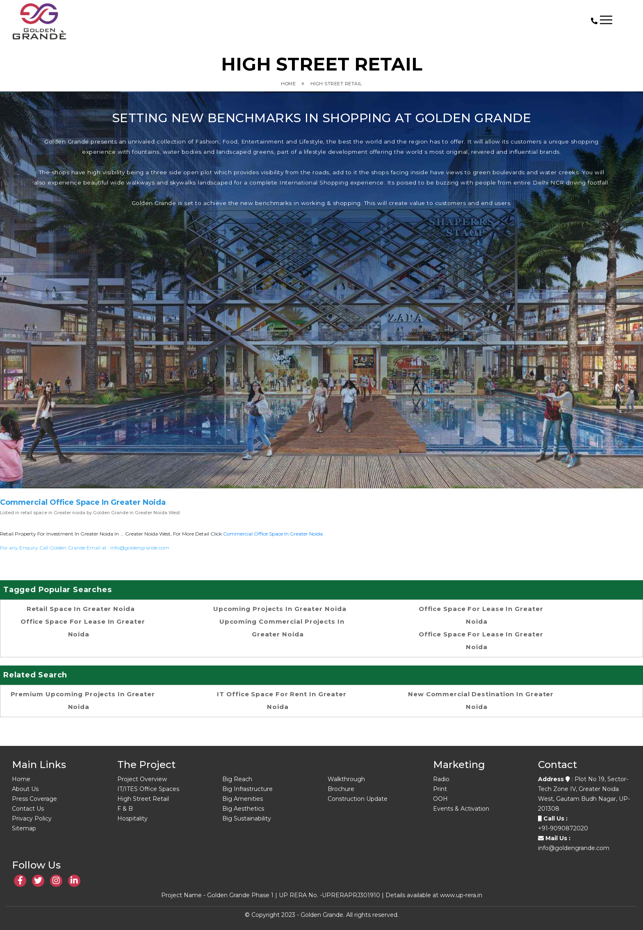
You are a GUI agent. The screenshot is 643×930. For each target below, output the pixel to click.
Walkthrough (346, 779)
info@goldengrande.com (139, 548)
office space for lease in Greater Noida (83, 628)
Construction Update (358, 798)
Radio (441, 779)
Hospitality (132, 818)
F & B (125, 808)
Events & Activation (461, 808)
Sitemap (24, 828)
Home (288, 84)
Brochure (341, 789)
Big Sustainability (246, 818)
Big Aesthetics (243, 808)
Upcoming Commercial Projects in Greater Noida (281, 628)
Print (440, 789)
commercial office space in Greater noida (273, 534)
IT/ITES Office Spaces (148, 789)
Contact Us (28, 808)
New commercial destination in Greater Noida (481, 700)
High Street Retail (336, 84)
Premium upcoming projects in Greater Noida (83, 700)
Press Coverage (34, 798)
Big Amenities (242, 798)
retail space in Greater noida (81, 609)
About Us (25, 789)
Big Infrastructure (247, 789)
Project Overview (142, 779)
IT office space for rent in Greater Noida (282, 700)
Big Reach (237, 779)
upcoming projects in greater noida (280, 609)
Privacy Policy (32, 818)
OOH (440, 798)
